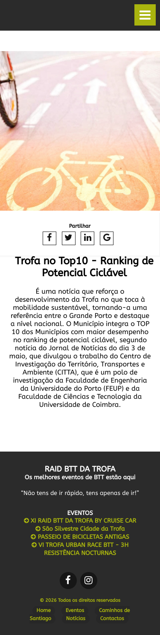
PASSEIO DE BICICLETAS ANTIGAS (80, 537)
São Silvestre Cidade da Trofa (80, 528)
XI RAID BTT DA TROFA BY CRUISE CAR (80, 520)
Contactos (112, 619)
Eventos (75, 611)
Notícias (75, 619)
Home (44, 611)
